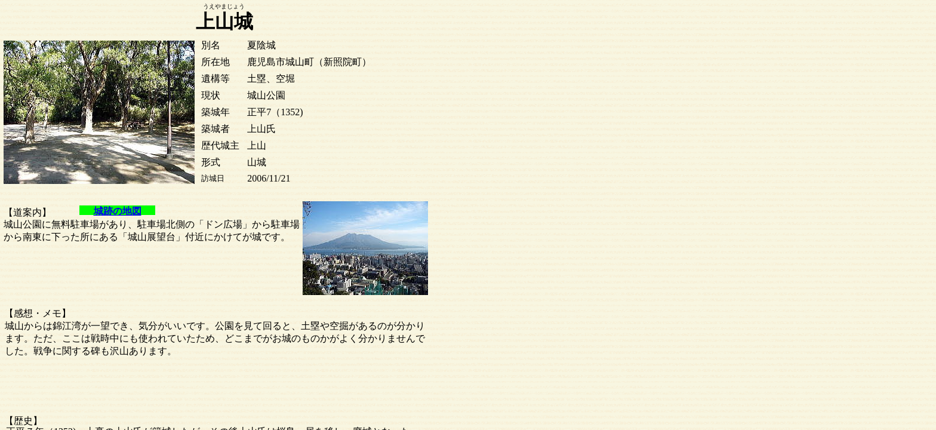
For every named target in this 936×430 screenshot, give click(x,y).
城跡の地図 (117, 211)
